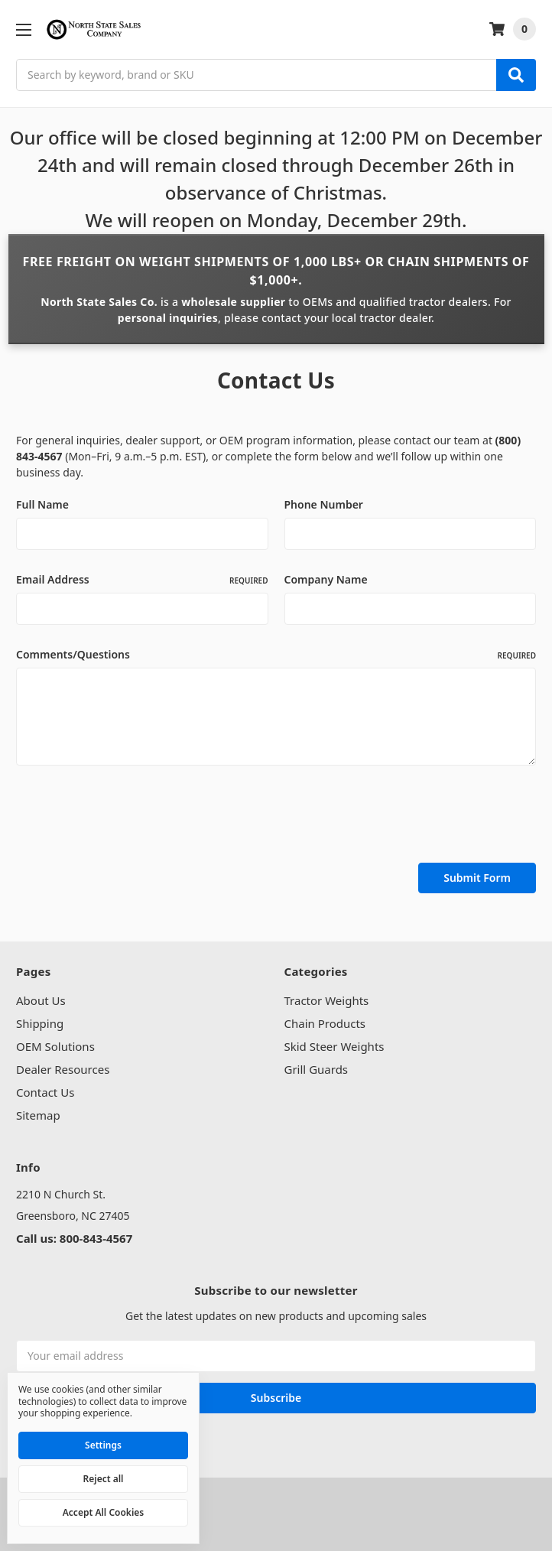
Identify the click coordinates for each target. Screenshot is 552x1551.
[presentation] (132, 817)
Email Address (142, 579)
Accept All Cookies (103, 1512)
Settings (103, 1445)
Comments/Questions (276, 654)
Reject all (103, 1478)
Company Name (326, 579)
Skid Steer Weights (334, 1046)
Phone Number (323, 504)
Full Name (42, 504)
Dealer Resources (62, 1069)
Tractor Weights (326, 1000)
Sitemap (38, 1115)
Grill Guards (316, 1069)
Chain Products (325, 1023)
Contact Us (45, 1092)
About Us (41, 1000)
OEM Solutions (55, 1046)
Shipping (39, 1023)
